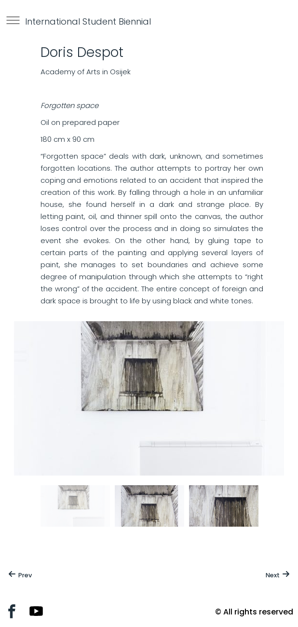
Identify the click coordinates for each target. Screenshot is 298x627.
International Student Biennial (88, 21)
